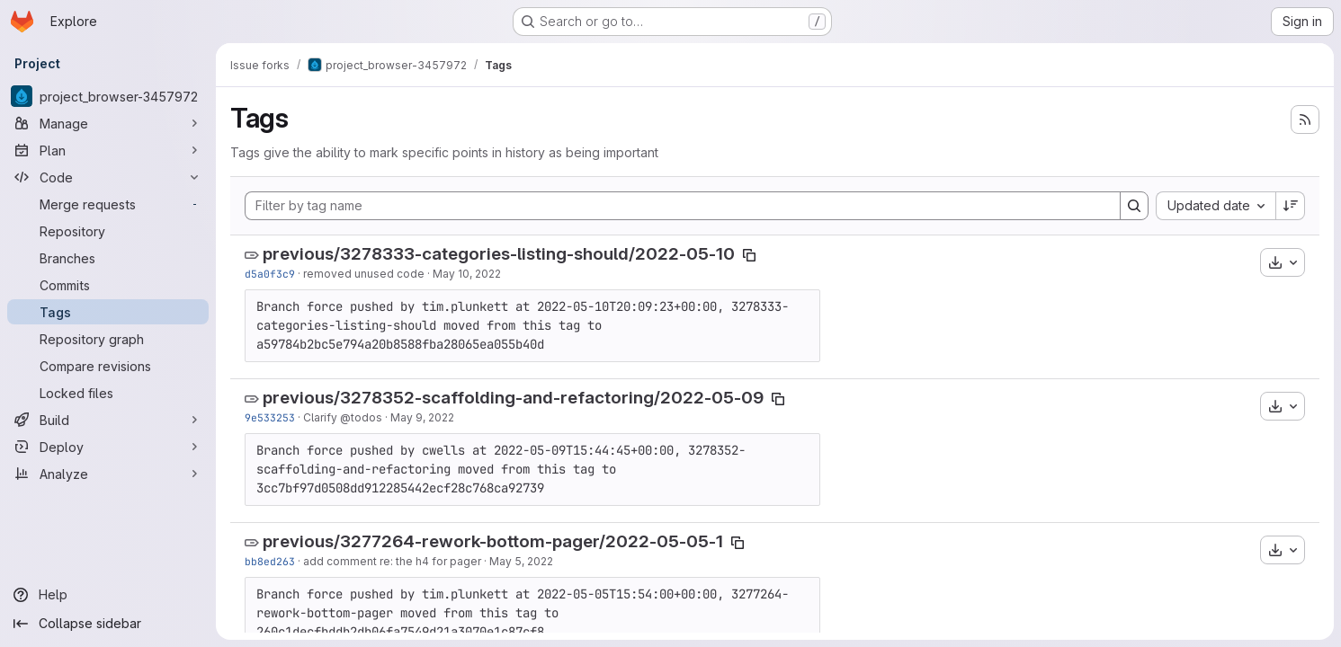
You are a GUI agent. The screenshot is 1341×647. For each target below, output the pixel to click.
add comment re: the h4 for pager (392, 561)
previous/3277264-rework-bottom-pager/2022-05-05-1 (493, 541)
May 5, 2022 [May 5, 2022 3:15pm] (521, 561)
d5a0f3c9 (270, 273)
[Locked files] (108, 392)
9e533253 (270, 417)
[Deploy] (108, 446)
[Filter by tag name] (683, 205)
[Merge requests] (108, 204)
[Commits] (108, 284)
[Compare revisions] (108, 365)
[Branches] (108, 257)
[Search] (1134, 205)
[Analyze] (108, 473)
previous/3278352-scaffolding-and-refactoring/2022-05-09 (513, 397)
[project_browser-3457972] (108, 96)
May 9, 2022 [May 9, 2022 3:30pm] (422, 417)
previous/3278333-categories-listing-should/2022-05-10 (499, 254)
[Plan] (108, 150)
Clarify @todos (342, 417)
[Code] (108, 177)
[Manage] (108, 123)
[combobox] (1215, 205)
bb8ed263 (270, 561)
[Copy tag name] (749, 255)
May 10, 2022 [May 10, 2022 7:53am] (467, 273)
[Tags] (108, 311)
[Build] (108, 419)
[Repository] (108, 231)
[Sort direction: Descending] (1290, 205)
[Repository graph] (108, 338)
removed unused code (364, 273)
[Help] (108, 594)
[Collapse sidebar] (108, 623)
